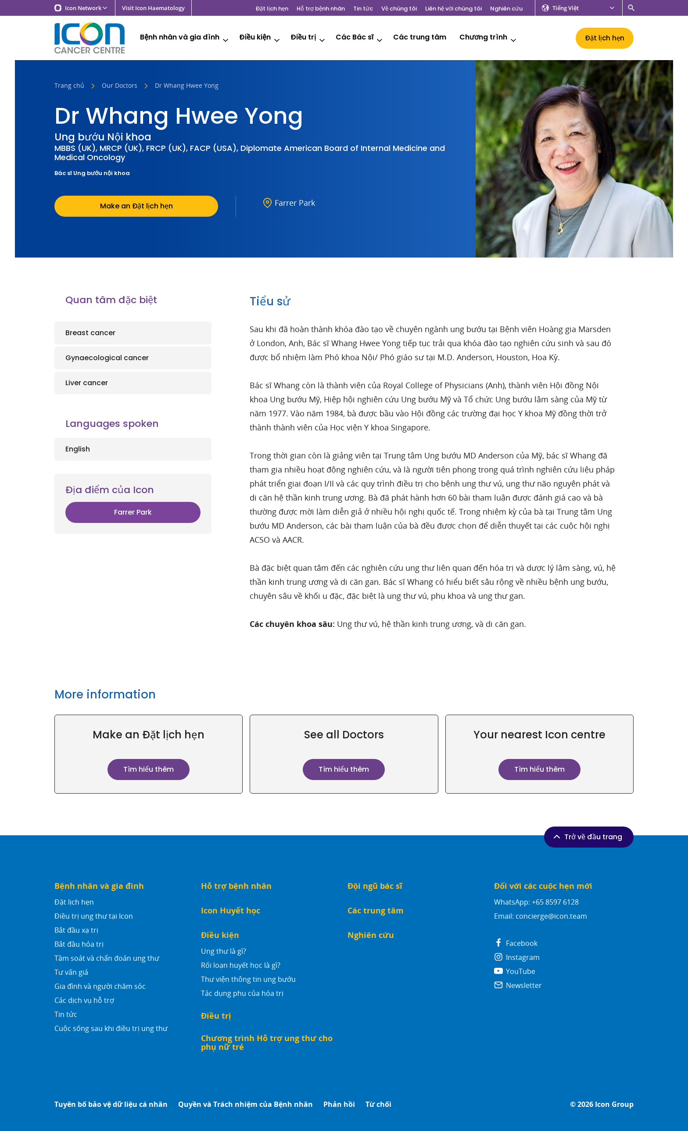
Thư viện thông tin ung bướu (248, 979)
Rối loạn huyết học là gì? (240, 965)
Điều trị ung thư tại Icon (93, 916)
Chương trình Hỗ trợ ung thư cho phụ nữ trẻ (267, 1043)
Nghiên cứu (506, 8)
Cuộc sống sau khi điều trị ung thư (111, 1028)
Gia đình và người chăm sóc (100, 986)
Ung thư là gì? (223, 951)
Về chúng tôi (399, 8)
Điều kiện (260, 38)
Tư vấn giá (71, 972)
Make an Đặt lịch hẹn (136, 206)
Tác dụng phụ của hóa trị (242, 993)
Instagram (517, 957)
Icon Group (614, 1104)
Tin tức (363, 8)
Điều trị (308, 38)
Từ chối (378, 1104)
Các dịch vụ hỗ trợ (84, 1000)
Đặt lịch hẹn (271, 8)
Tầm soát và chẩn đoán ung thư (106, 958)
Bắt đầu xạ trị (76, 930)
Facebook (516, 943)
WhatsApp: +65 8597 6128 (536, 902)
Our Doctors (119, 85)
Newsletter (518, 985)
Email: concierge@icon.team (540, 916)
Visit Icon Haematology (153, 8)
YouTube (514, 971)
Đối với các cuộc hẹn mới (543, 886)
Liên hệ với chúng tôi (453, 8)
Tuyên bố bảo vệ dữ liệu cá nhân (111, 1104)
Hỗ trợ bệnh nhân (321, 8)
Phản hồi (339, 1104)
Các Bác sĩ (360, 38)
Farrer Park (133, 512)
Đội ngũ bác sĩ (375, 886)
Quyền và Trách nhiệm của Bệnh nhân (245, 1104)
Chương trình (488, 38)
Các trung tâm (419, 37)
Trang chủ (69, 85)
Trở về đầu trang (587, 836)
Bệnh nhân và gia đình (185, 38)
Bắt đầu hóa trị (79, 944)
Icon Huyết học (230, 910)
